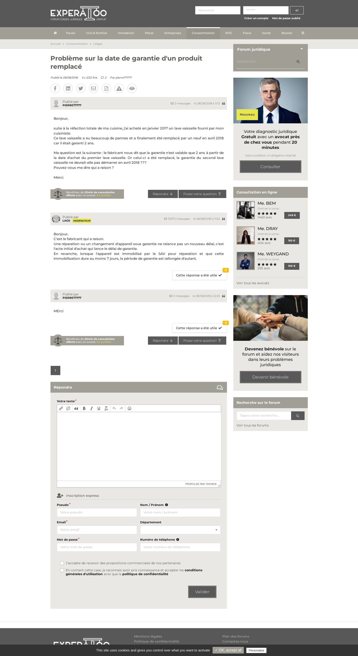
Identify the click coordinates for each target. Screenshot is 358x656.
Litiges (97, 43)
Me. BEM (267, 203)
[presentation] (61, 408)
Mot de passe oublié (286, 18)
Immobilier (126, 33)
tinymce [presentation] (211, 484)
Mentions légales (148, 636)
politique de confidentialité (145, 574)
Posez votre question (202, 194)
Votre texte (66, 401)
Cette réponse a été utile (201, 274)
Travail (70, 33)
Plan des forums (235, 636)
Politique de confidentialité (156, 641)
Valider (202, 591)
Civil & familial (96, 33)
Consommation (203, 33)
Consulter (270, 166)
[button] (61, 408)
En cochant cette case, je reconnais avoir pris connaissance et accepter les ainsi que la (134, 572)
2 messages (181, 103)
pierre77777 (124, 77)
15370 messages (177, 218)
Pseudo (63, 505)
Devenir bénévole (270, 377)
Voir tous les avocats (253, 283)
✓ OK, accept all (228, 650)
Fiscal (247, 33)
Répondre (163, 194)
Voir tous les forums (253, 425)
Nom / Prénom (154, 505)
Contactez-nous (235, 641)
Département (150, 522)
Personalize (256, 650)
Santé (266, 33)
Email (61, 522)
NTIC (228, 33)
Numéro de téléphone (160, 539)
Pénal (149, 33)
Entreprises (172, 33)
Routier (287, 33)
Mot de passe (67, 539)
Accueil (55, 43)
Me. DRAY (268, 228)
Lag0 (66, 220)
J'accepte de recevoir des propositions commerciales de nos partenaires (123, 563)
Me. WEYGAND (273, 254)
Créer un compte (256, 18)
